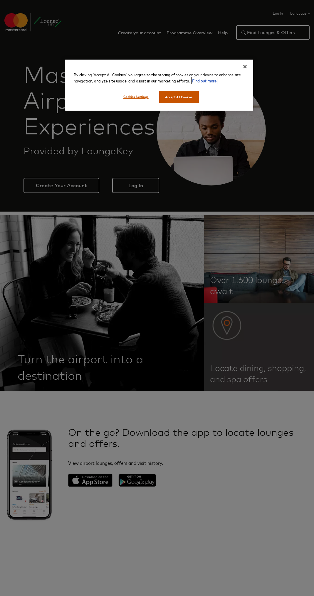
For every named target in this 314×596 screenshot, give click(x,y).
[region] (159, 85)
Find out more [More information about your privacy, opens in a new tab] (204, 80)
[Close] (245, 66)
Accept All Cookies (178, 97)
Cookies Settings (136, 96)
